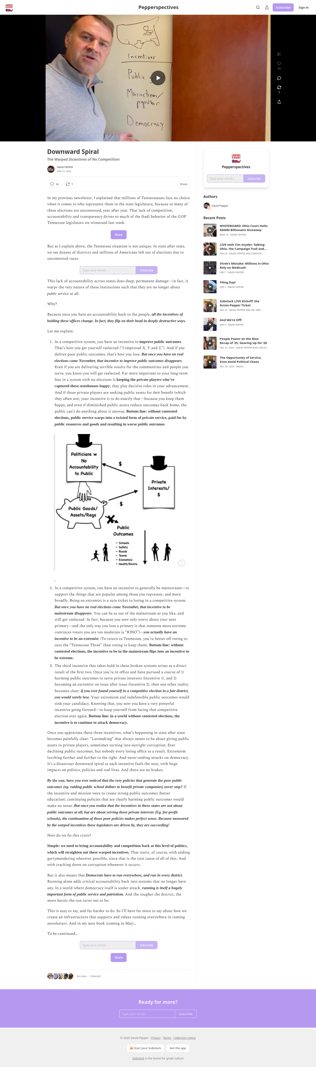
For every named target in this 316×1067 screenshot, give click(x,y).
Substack (138, 1058)
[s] (158, 78)
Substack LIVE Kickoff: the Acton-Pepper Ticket (240, 303)
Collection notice (184, 1038)
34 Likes (82, 976)
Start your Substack (145, 1048)
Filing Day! (228, 282)
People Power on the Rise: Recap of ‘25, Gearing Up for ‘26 (243, 341)
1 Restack (95, 976)
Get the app (178, 1048)
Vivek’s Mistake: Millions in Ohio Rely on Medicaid (244, 265)
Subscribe (283, 7)
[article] (236, 230)
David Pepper (65, 167)
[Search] (258, 7)
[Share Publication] (267, 7)
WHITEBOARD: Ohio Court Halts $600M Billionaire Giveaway (244, 228)
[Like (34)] (54, 184)
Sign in (304, 7)
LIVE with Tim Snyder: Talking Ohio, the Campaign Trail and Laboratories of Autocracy (242, 246)
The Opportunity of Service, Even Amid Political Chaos (241, 359)
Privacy (156, 1038)
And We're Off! (231, 320)
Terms (167, 1038)
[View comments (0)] (279, 78)
